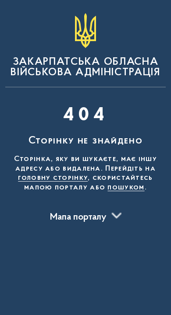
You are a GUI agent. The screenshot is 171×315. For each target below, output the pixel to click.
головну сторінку (53, 178)
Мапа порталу (78, 217)
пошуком (125, 188)
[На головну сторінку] (85, 45)
